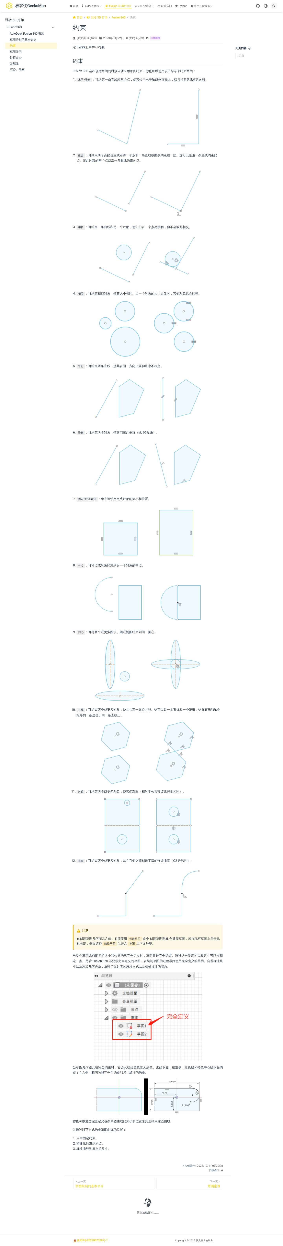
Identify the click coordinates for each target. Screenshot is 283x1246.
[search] (273, 5)
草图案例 (16, 51)
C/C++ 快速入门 (144, 5)
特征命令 (16, 57)
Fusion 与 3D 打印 (118, 5)
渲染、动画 (17, 69)
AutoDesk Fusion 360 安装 (27, 33)
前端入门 (164, 5)
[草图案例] (189, 1183)
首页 (73, 5)
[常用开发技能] (202, 6)
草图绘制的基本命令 (23, 39)
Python (181, 5)
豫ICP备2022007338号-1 (92, 1240)
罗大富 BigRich (87, 38)
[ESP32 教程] (92, 6)
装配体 (14, 63)
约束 (13, 45)
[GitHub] (258, 6)
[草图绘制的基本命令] (114, 1183)
